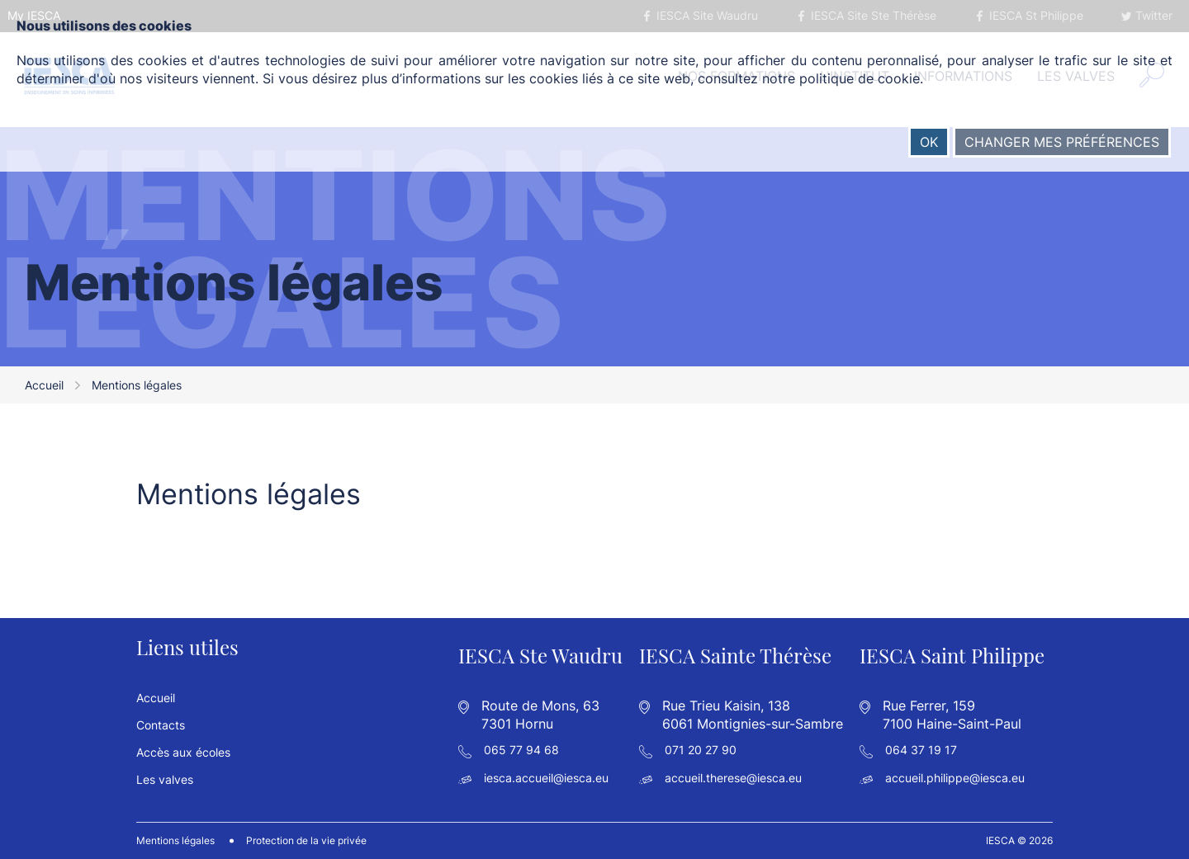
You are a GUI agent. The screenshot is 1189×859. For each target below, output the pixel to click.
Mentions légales (175, 840)
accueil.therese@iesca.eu (733, 778)
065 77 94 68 (521, 750)
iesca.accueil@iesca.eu (546, 778)
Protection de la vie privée (306, 840)
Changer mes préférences (1061, 142)
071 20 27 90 (701, 750)
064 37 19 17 (921, 750)
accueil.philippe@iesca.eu (955, 778)
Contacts (160, 725)
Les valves (164, 779)
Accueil (44, 385)
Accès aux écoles (183, 752)
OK (929, 142)
